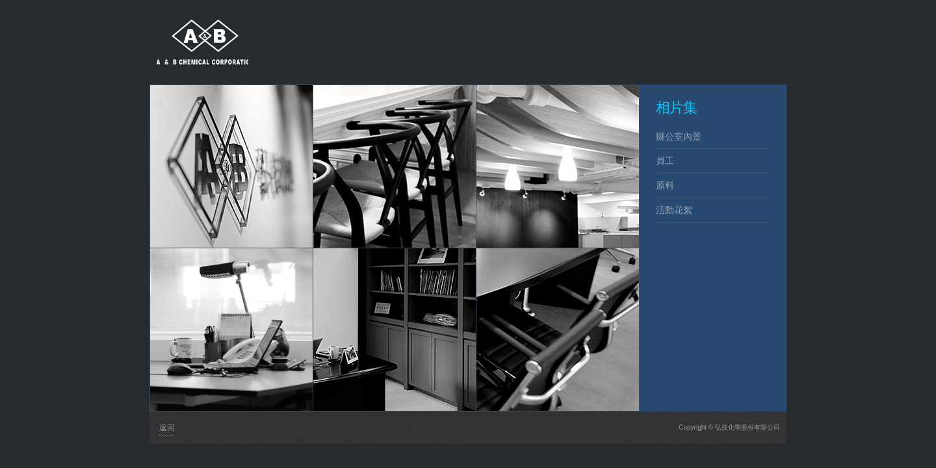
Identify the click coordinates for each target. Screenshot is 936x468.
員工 (665, 160)
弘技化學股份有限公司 (199, 32)
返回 (167, 427)
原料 (665, 185)
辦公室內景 (678, 136)
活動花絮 (674, 210)
